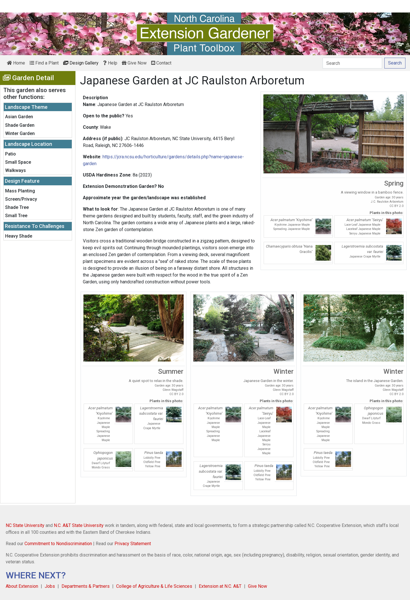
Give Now (134, 63)
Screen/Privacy (21, 199)
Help (110, 63)
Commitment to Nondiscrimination (58, 543)
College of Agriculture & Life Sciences (154, 586)
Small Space (18, 162)
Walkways (15, 170)
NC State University (25, 525)
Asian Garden (19, 116)
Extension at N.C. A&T (220, 586)
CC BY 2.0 (396, 206)
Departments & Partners (86, 586)
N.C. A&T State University (79, 525)
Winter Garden (20, 133)
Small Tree (16, 215)
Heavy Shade (18, 236)
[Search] (352, 63)
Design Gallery (81, 63)
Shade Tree (17, 207)
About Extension (22, 586)
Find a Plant (44, 63)
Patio (10, 154)
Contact (161, 63)
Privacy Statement (132, 543)
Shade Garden (19, 125)
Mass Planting (20, 191)
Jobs (50, 586)
